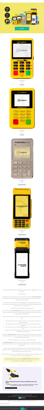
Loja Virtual (19, 396)
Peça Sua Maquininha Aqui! (5, 403)
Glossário (14, 396)
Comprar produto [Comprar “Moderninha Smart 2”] (22, 284)
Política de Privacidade (24, 396)
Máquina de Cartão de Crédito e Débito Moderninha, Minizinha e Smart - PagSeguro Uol (21, 289)
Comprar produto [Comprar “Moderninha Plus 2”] (22, 184)
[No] (25, 409)
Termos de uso (31, 396)
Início (3, 289)
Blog (12, 396)
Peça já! (22, 28)
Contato (35, 396)
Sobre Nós (9, 396)
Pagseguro (24, 302)
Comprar (22, 84)
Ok (22, 408)
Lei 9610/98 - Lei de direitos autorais (26, 361)
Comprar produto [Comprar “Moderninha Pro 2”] (22, 234)
